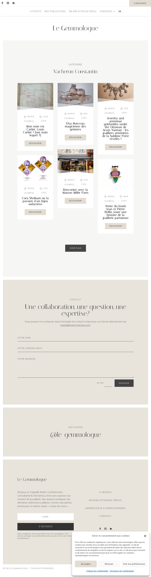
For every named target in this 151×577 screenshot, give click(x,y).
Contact (105, 516)
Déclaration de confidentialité (122, 571)
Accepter (86, 564)
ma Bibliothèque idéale (105, 500)
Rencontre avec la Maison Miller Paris (75, 191)
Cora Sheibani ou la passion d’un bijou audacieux (35, 201)
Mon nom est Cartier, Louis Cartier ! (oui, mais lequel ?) (35, 131)
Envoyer (124, 383)
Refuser (109, 564)
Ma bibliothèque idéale (83, 11)
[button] (145, 535)
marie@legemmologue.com (75, 325)
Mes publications (55, 11)
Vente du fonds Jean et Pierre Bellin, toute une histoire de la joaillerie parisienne (116, 212)
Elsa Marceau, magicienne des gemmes (75, 126)
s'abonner (140, 3)
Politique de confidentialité (97, 571)
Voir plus (75, 248)
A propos (35, 11)
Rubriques (106, 11)
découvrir (35, 143)
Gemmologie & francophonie (105, 508)
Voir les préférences (134, 564)
